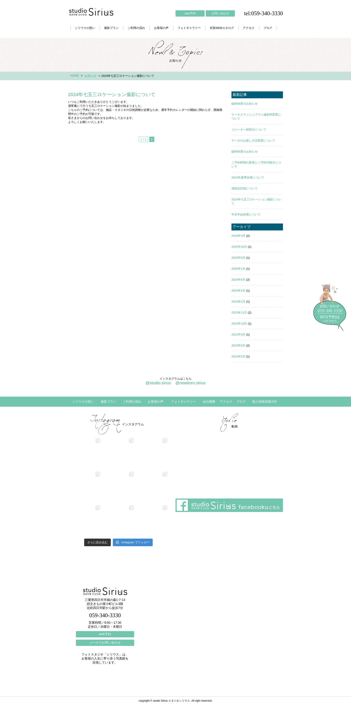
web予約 (190, 13)
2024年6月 (238, 279)
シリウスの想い (85, 28)
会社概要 (209, 401)
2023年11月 (239, 312)
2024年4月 (238, 290)
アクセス (249, 28)
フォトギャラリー (189, 28)
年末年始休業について (246, 214)
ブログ (267, 28)
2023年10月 (239, 323)
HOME (74, 75)
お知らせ (90, 75)
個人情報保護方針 (264, 401)
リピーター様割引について (248, 129)
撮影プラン (111, 28)
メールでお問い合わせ (105, 642)
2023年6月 (238, 345)
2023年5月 (238, 356)
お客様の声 (161, 28)
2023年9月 (238, 334)
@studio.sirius (158, 383)
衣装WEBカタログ (222, 28)
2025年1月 (238, 268)
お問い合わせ (220, 13)
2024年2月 (238, 301)
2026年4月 (238, 235)
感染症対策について (244, 188)
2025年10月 (239, 246)
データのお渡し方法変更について (253, 140)
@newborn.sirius (190, 383)
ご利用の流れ (136, 28)
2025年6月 (238, 257)
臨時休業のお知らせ (244, 103)
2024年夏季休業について (247, 177)
